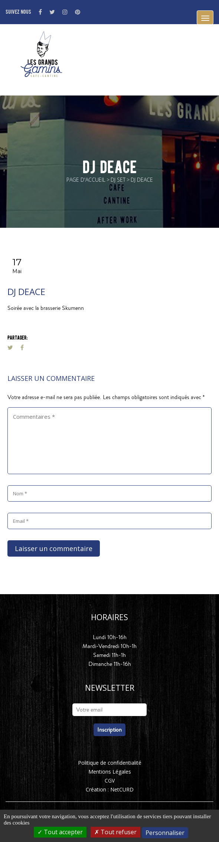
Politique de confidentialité (109, 762)
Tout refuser (115, 832)
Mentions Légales (109, 771)
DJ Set (118, 179)
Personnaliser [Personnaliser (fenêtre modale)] (165, 833)
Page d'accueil (85, 179)
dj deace (26, 291)
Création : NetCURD (110, 789)
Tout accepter (60, 832)
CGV (110, 780)
